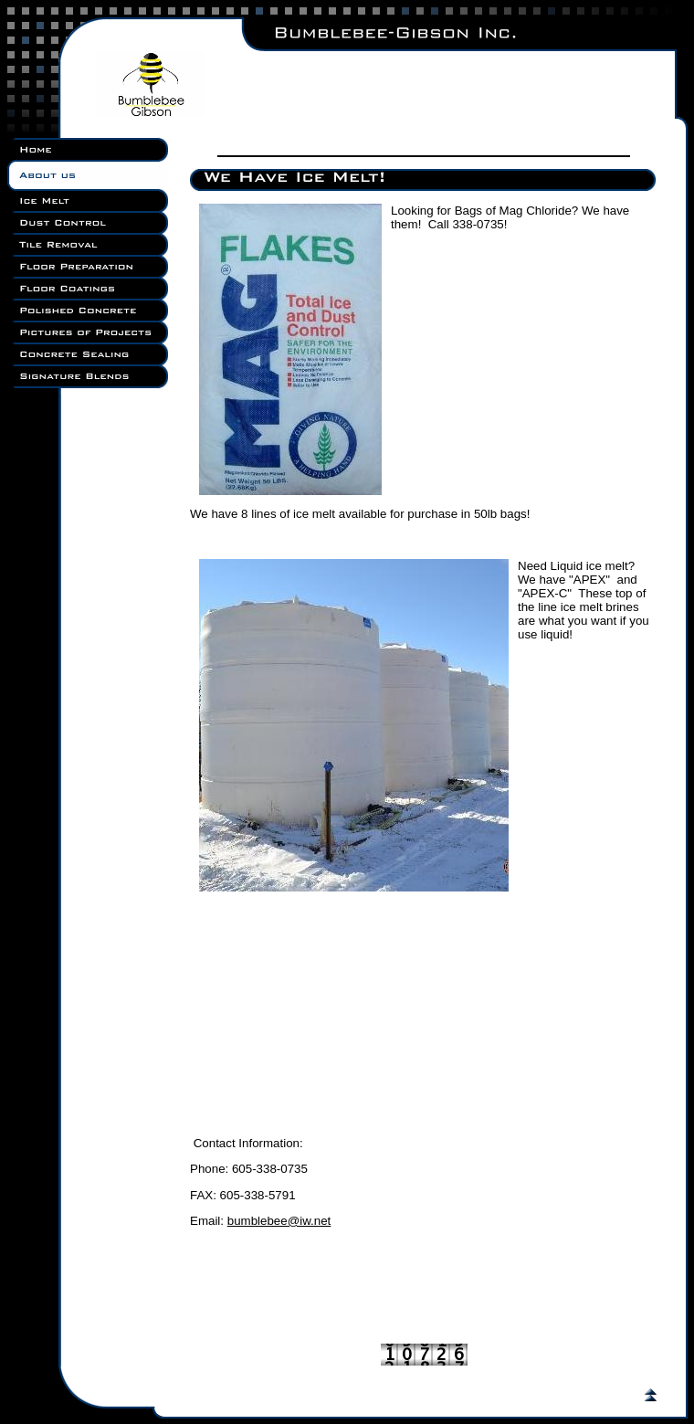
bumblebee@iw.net (279, 1221)
